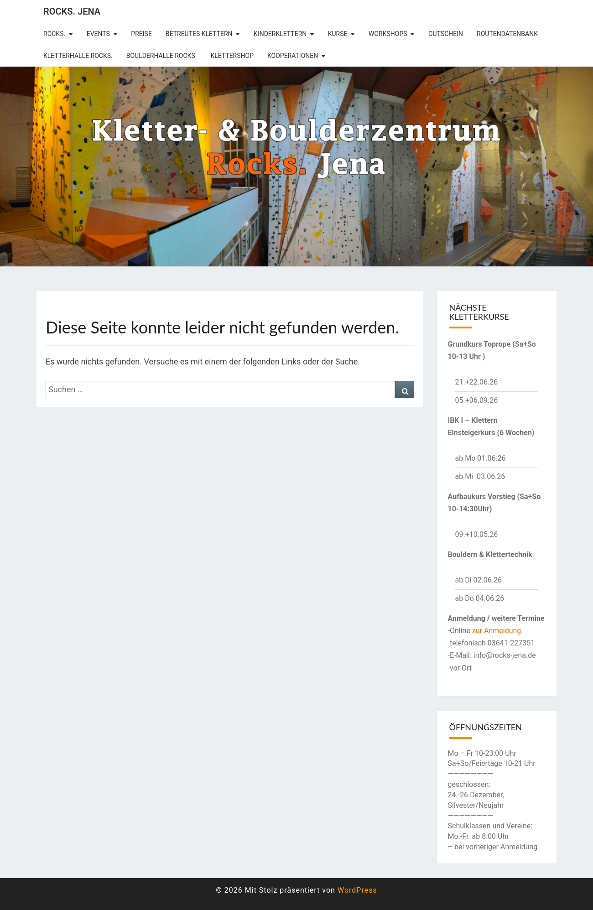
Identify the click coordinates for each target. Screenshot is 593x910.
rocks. (54, 33)
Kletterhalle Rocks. (78, 55)
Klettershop (232, 55)
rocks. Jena (71, 11)
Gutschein (445, 33)
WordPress (357, 890)
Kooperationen (292, 55)
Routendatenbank (507, 33)
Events (98, 33)
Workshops (388, 33)
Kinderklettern (280, 33)
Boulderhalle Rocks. (161, 55)
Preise (141, 33)
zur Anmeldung (496, 630)
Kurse (338, 33)
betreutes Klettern (199, 33)
